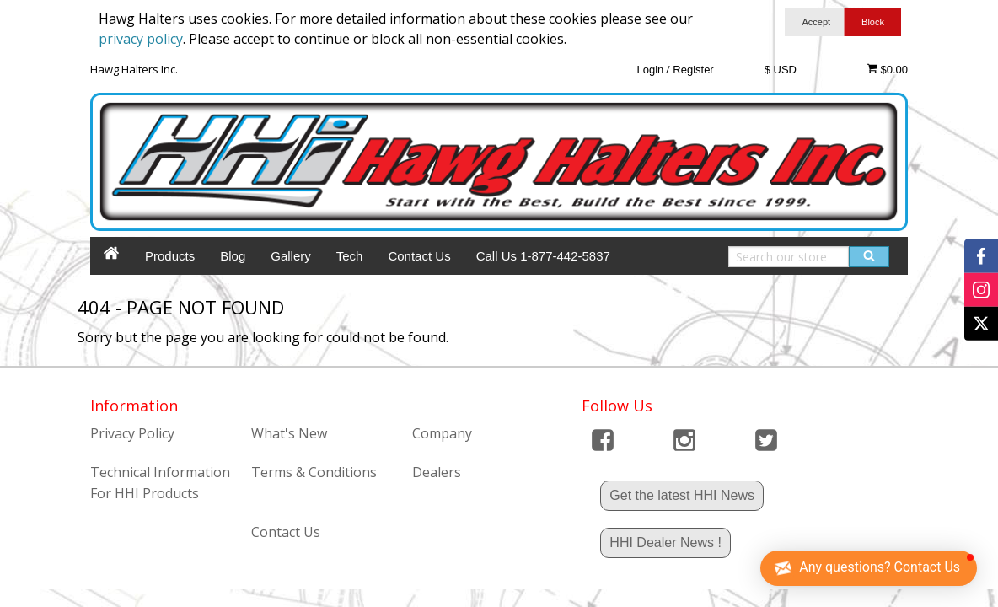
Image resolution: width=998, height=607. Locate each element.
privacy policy (141, 39)
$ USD (781, 69)
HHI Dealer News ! (665, 542)
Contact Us (419, 256)
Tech (349, 256)
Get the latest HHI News (681, 495)
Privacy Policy (132, 433)
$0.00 (887, 69)
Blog (232, 256)
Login (649, 69)
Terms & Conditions (314, 472)
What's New (289, 433)
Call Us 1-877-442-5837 (543, 256)
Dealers (436, 472)
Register (693, 69)
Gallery (291, 256)
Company (442, 433)
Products (170, 256)
